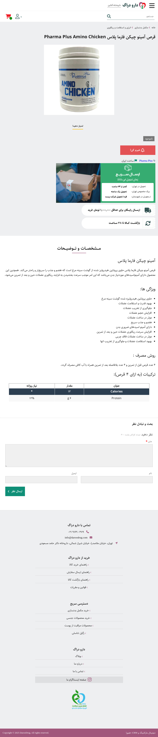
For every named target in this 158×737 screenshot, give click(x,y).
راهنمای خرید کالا (79, 565)
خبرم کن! (138, 150)
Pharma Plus (146, 160)
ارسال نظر (15, 491)
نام (150, 473)
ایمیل (73, 473)
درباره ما (79, 664)
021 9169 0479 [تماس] (76, 532)
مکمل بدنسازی (141, 27)
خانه (153, 27)
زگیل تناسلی (79, 633)
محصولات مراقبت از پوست (79, 625)
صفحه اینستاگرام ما (79, 679)
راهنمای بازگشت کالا (79, 580)
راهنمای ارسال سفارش (79, 572)
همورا (128, 733)
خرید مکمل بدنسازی (79, 610)
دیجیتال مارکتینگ (147, 733)
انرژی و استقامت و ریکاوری (119, 27)
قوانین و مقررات (79, 587)
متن (149, 441)
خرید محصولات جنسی (79, 618)
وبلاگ (79, 656)
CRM (134, 732)
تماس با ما (79, 671)
